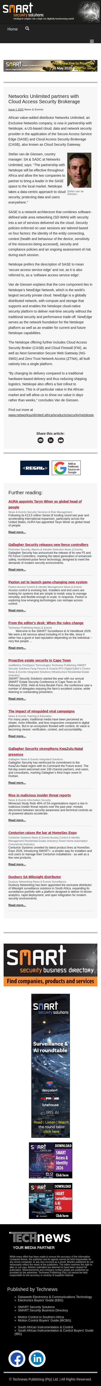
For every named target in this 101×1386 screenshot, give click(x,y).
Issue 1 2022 (16, 109)
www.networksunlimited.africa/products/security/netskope (51, 415)
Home (12, 29)
